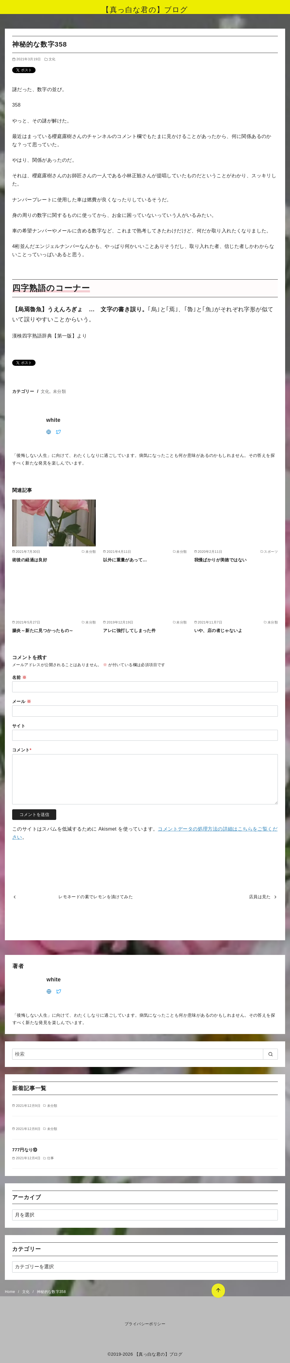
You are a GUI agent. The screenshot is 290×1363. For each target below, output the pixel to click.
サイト (18, 725)
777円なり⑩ (24, 1149)
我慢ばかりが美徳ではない (220, 559)
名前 (19, 677)
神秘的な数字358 (51, 1292)
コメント (22, 749)
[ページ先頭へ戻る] (215, 1287)
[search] (270, 1054)
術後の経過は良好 (29, 559)
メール (21, 701)
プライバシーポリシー (145, 1324)
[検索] (145, 1054)
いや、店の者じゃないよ (218, 630)
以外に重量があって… (125, 559)
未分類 (59, 391)
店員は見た (260, 896)
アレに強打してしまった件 (129, 630)
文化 (52, 59)
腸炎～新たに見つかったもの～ (43, 630)
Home (10, 1292)
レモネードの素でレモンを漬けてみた (95, 896)
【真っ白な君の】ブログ (145, 9)
